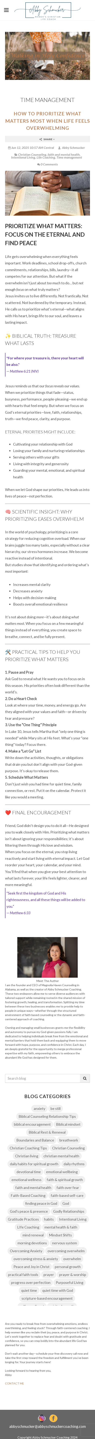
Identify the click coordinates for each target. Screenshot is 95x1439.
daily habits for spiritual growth (34, 1164)
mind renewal (33, 1235)
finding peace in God (41, 1203)
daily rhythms (74, 1164)
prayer (48, 1274)
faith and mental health (64, 154)
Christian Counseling (32, 154)
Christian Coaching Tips (28, 1148)
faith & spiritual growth (65, 1179)
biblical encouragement (32, 1124)
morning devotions (32, 1243)
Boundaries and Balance (35, 1140)
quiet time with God (57, 1290)
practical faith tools (23, 1274)
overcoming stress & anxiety (35, 1258)
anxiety (39, 1108)
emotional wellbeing (62, 1171)
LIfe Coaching (46, 157)
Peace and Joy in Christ (31, 1266)
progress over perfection (31, 1282)
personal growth (68, 1266)
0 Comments (47, 164)
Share (47, 139)
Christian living (26, 1156)
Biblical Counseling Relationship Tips (47, 1116)
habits (49, 1219)
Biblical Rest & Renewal (47, 1132)
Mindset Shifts (60, 1235)
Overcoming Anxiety (26, 1251)
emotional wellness (26, 1179)
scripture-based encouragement (47, 1298)
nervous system (64, 1243)
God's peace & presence (29, 1211)
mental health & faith (60, 1227)
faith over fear (68, 1187)
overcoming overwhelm (66, 1251)
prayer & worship (72, 1274)
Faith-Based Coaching (28, 1195)
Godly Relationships (68, 1211)
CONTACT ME (14, 1383)
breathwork (68, 1140)
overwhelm (72, 1258)
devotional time (29, 1171)
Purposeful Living (69, 1282)
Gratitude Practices (23, 1219)
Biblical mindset (68, 1124)
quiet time (29, 1290)
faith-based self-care (67, 1195)
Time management (69, 157)
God (65, 1203)
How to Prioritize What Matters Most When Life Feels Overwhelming (47, 121)
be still (56, 1108)
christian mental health (61, 1156)
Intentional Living (23, 157)
